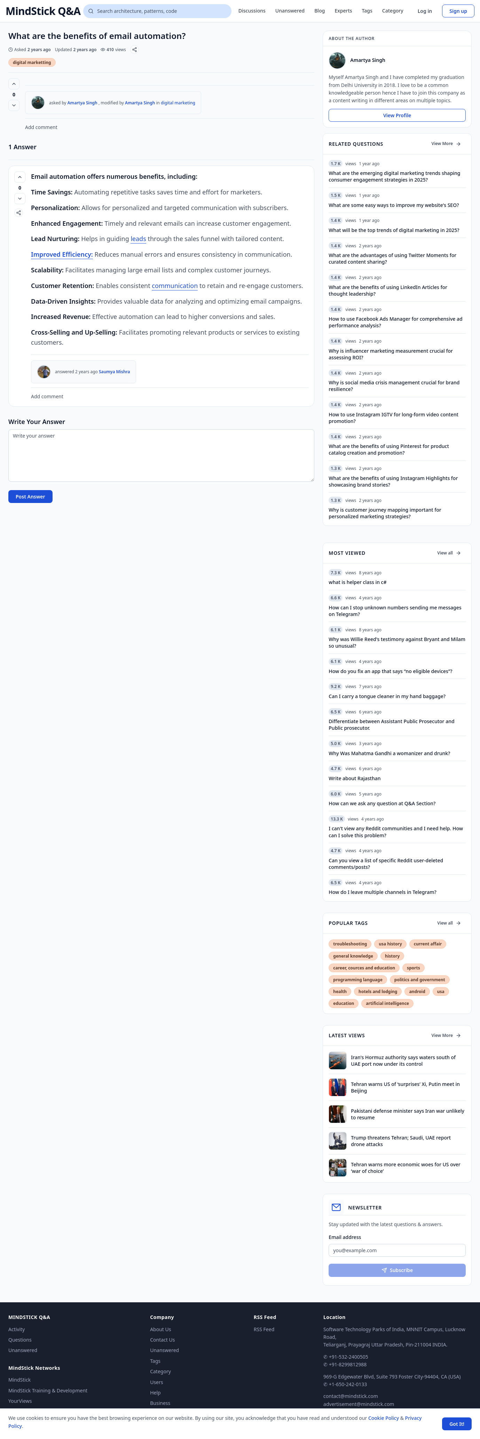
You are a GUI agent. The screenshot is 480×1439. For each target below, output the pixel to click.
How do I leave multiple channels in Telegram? (382, 892)
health (340, 991)
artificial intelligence (387, 1003)
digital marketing (178, 103)
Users (156, 1382)
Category (392, 10)
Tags (367, 10)
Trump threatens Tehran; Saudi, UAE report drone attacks (401, 1141)
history (392, 956)
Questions (20, 1339)
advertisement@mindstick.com (358, 1404)
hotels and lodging (378, 991)
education (343, 1003)
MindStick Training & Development (47, 1390)
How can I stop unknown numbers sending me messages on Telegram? (395, 610)
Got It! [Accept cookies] (456, 1424)
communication (175, 285)
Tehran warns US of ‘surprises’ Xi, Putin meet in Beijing (405, 1087)
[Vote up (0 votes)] (13, 83)
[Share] (134, 49)
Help (155, 1392)
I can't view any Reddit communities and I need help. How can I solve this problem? (396, 831)
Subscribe (397, 1270)
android (417, 991)
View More (446, 143)
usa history (390, 944)
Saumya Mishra (114, 372)
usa (440, 991)
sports (413, 968)
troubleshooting (350, 944)
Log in (425, 11)
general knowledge (353, 956)
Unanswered (290, 10)
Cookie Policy (383, 1418)
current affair (428, 944)
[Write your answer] (161, 455)
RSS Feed (264, 1329)
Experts (343, 10)
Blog (319, 10)
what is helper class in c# (357, 582)
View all (449, 553)
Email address (345, 1237)
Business (160, 1403)
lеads (138, 238)
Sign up (458, 11)
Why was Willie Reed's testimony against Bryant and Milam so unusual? (397, 642)
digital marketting (32, 62)
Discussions (252, 10)
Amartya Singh (82, 103)
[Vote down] (13, 105)
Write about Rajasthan (354, 778)
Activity (16, 1329)
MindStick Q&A (43, 11)
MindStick (19, 1379)
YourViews (20, 1401)
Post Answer (30, 496)
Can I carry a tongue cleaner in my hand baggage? (387, 696)
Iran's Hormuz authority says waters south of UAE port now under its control (403, 1060)
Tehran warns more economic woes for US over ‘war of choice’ (405, 1167)
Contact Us (162, 1339)
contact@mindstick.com (350, 1396)
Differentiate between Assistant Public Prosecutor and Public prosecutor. (391, 724)
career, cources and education (364, 968)
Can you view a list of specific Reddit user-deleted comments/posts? (386, 863)
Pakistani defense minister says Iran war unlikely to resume (407, 1114)
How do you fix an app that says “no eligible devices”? (390, 671)
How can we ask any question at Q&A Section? (382, 803)
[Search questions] (157, 11)
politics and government (419, 980)
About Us (160, 1329)
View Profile (397, 115)
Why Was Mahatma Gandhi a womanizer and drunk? (389, 753)
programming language (357, 980)
